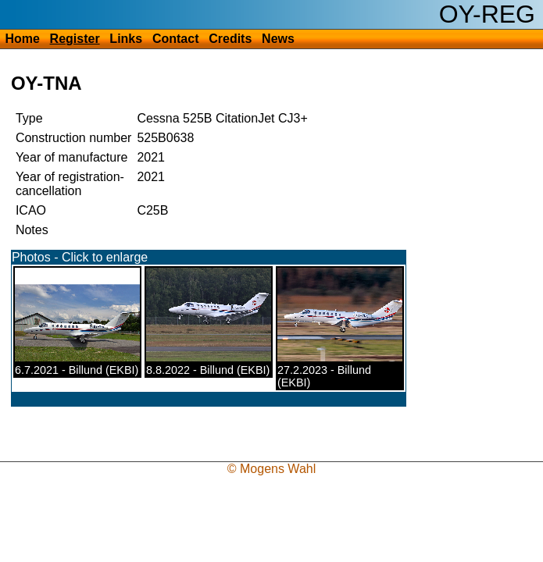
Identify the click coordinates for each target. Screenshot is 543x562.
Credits (230, 38)
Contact (175, 38)
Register (75, 38)
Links (125, 38)
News (278, 38)
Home (22, 38)
